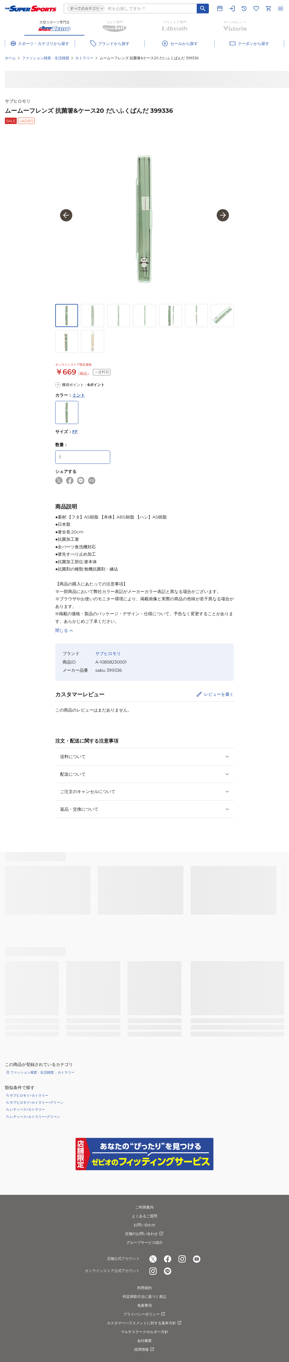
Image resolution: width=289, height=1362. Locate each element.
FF (75, 431)
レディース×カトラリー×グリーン (35, 1117)
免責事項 (144, 1305)
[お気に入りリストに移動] (256, 8)
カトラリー (84, 58)
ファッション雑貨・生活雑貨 (45, 58)
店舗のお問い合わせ (144, 1234)
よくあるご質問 (144, 1216)
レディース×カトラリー (27, 1109)
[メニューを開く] (280, 8)
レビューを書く (219, 694)
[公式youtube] (196, 1259)
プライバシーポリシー (144, 1314)
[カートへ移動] (268, 8)
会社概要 (144, 1340)
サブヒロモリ (17, 101)
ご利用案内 (144, 1207)
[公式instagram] (182, 1259)
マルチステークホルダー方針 (144, 1331)
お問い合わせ (144, 1224)
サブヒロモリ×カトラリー (29, 1095)
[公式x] (153, 1259)
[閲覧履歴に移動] (244, 8)
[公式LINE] (167, 1271)
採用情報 (144, 1349)
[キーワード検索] (203, 8)
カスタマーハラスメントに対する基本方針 (144, 1323)
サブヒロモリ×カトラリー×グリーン (36, 1102)
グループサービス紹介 (144, 1242)
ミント (78, 395)
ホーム (10, 58)
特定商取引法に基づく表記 (144, 1296)
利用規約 (144, 1287)
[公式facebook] (167, 1259)
